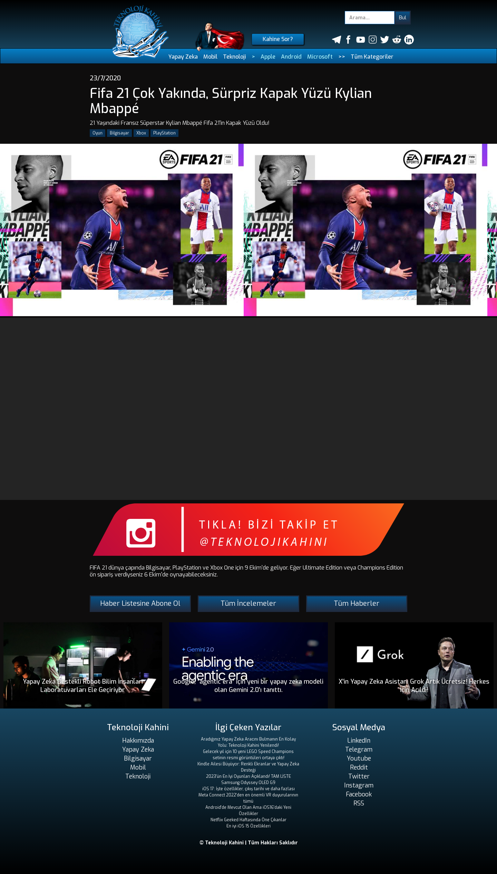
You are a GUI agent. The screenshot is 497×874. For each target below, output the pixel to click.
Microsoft (320, 56)
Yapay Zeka (183, 56)
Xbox (141, 133)
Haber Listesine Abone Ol (140, 603)
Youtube (359, 758)
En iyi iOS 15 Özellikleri (248, 826)
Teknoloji (234, 56)
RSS (358, 803)
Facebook (359, 794)
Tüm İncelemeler (248, 603)
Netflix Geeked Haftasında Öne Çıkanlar (248, 820)
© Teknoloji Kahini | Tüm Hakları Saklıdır (248, 843)
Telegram (358, 749)
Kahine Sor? (278, 39)
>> (341, 56)
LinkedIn (358, 740)
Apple (268, 56)
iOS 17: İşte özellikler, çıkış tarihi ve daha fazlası (248, 789)
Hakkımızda (138, 740)
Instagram (358, 785)
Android (291, 56)
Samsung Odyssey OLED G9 (248, 782)
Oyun (97, 133)
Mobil (210, 56)
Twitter (359, 776)
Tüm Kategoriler (372, 56)
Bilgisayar (119, 133)
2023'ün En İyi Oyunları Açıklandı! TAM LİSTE (248, 776)
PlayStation (164, 133)
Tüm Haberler (356, 603)
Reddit (359, 767)
